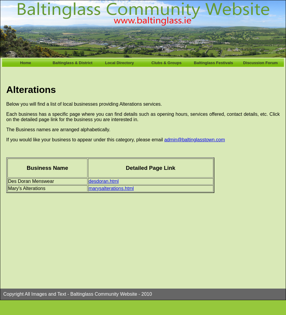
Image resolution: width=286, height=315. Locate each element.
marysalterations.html (111, 188)
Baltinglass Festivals (213, 63)
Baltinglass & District (72, 63)
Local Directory (119, 63)
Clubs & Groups (166, 63)
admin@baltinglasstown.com (194, 139)
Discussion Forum (260, 63)
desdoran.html (104, 181)
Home (25, 63)
